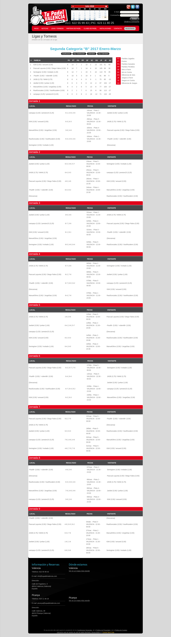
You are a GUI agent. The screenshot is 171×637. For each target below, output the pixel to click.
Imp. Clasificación (79, 54)
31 (94, 19)
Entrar (134, 19)
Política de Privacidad (103, 630)
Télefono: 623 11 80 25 (40, 599)
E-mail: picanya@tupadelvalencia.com (46, 603)
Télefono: (40, 572)
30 (90, 19)
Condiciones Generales (84, 630)
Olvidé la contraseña (131, 22)
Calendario (91, 54)
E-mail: (44, 576)
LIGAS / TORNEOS (57, 28)
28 (79, 19)
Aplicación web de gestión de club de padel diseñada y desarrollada (78, 632)
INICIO (36, 28)
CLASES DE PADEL (90, 28)
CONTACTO (118, 28)
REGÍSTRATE (129, 28)
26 (105, 17)
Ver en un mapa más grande (79, 571)
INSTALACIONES (105, 28)
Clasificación (66, 54)
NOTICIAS (45, 28)
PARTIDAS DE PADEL (74, 28)
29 (85, 19)
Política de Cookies (121, 630)
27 (74, 19)
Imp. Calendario (103, 54)
